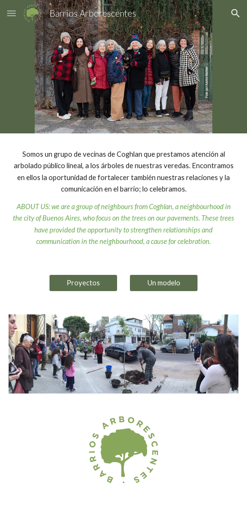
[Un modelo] (164, 282)
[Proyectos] (83, 282)
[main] (124, 198)
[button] (11, 13)
